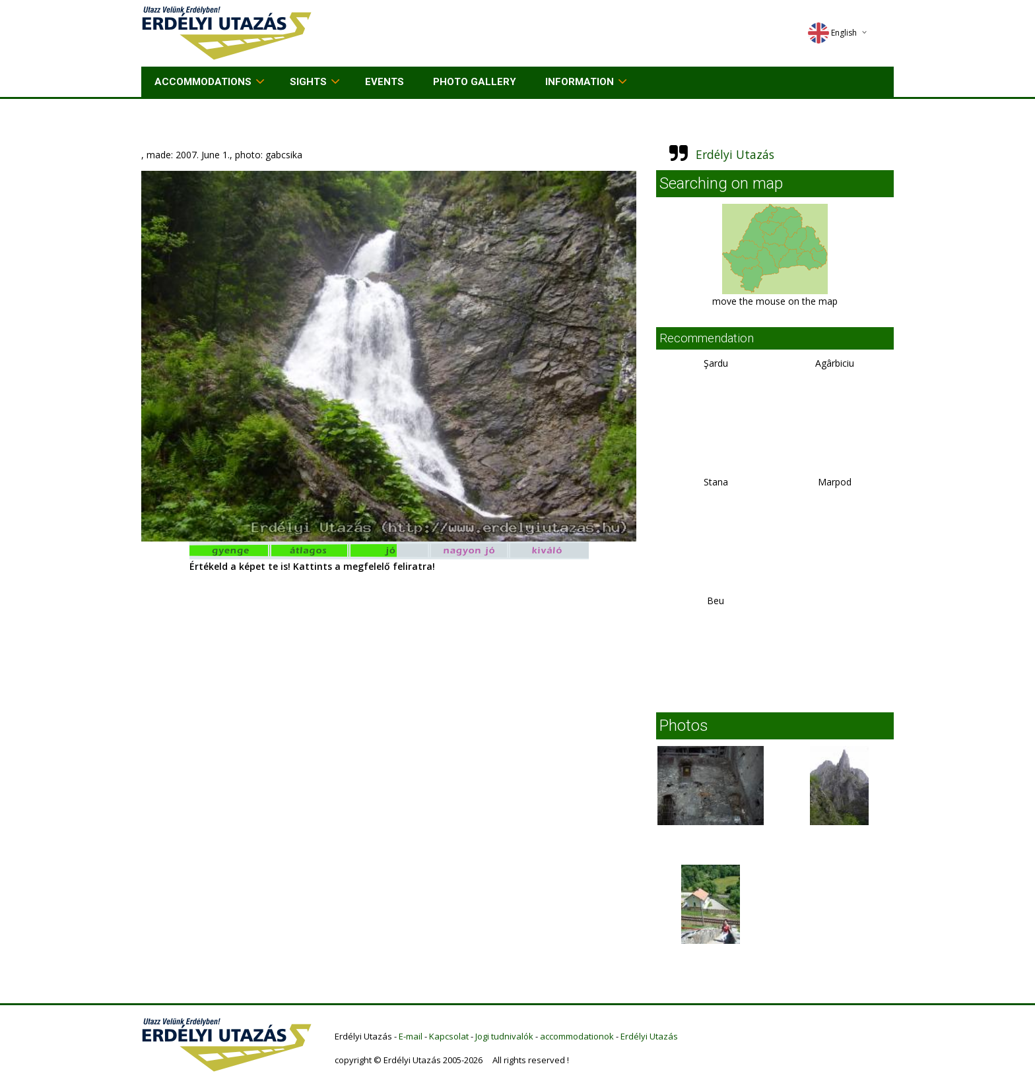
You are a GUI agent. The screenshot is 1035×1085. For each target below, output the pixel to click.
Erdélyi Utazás (735, 154)
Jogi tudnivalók (504, 1036)
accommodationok (577, 1036)
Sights (308, 82)
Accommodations (202, 82)
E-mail (410, 1036)
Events (384, 82)
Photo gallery (474, 82)
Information (579, 82)
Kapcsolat (449, 1036)
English (832, 32)
